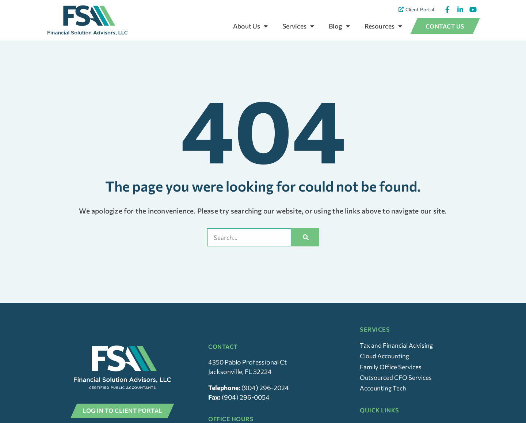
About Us (250, 26)
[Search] (306, 250)
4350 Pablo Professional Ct (247, 376)
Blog (339, 26)
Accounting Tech (384, 403)
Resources (383, 26)
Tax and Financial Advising (397, 358)
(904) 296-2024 (265, 402)
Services (298, 26)
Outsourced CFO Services (397, 392)
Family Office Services (391, 380)
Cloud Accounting (386, 369)
